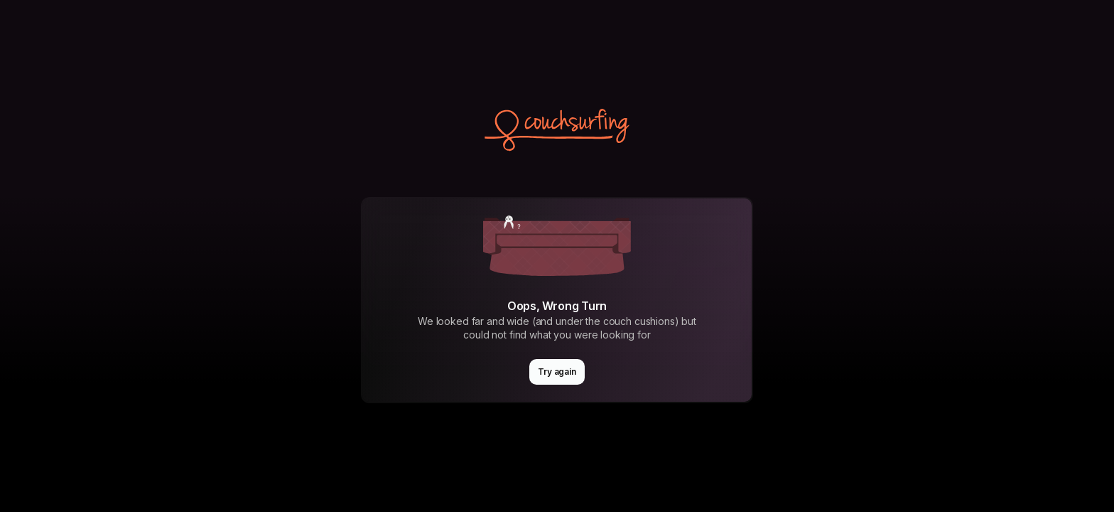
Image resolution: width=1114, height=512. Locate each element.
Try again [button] (557, 371)
